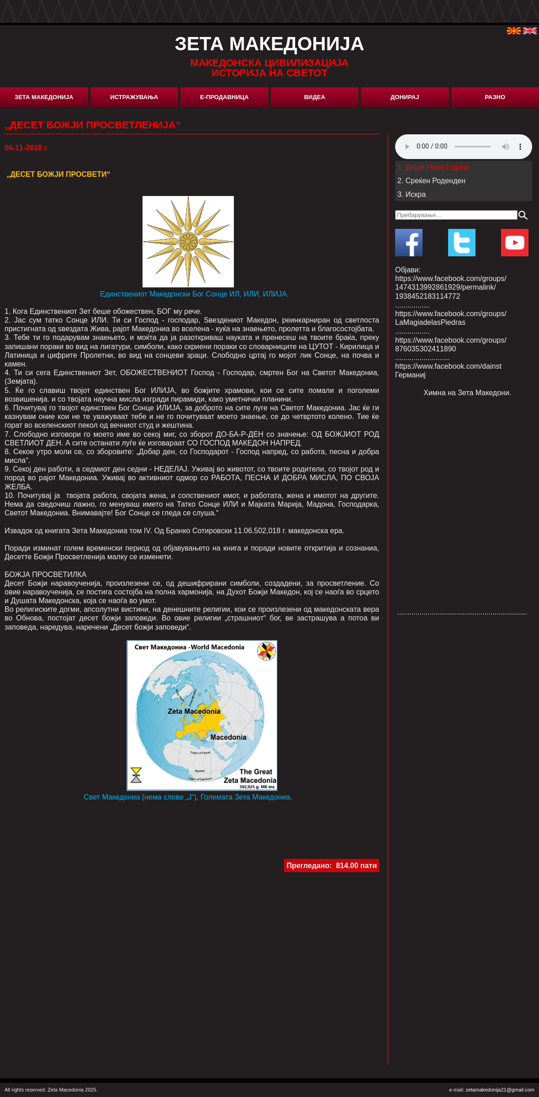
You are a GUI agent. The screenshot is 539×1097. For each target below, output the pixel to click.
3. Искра (411, 194)
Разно (495, 97)
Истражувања (134, 97)
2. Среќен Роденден (431, 181)
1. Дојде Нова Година (433, 167)
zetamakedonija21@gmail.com (499, 1089)
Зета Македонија (44, 97)
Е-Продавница (224, 97)
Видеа (314, 97)
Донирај (405, 97)
